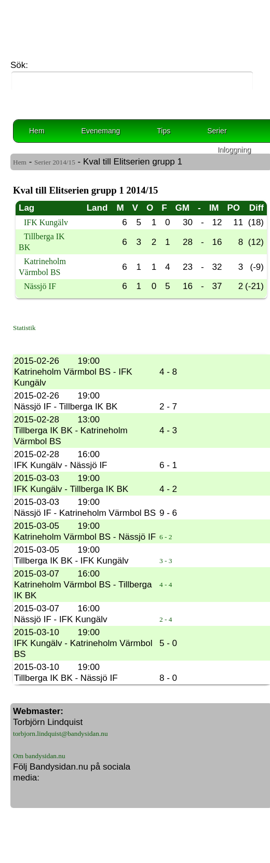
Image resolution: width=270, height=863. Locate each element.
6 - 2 (165, 537)
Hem (37, 131)
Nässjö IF (40, 286)
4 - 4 (165, 584)
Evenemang (101, 131)
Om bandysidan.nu (39, 756)
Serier (216, 131)
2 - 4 (165, 619)
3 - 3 (165, 561)
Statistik (24, 328)
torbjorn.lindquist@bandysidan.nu (60, 733)
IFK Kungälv (46, 222)
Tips (163, 131)
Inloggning (234, 149)
